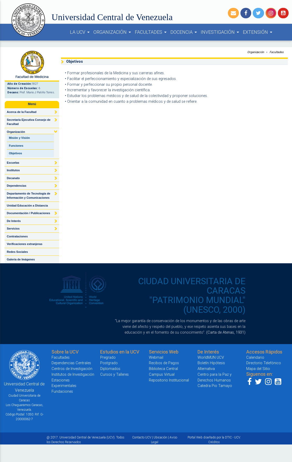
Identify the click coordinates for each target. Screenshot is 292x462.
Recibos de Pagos (164, 362)
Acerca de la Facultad (21, 111)
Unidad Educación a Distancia (27, 205)
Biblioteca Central (163, 368)
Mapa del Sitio (258, 368)
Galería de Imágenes (21, 259)
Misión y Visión (19, 137)
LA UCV (80, 32)
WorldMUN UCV (211, 357)
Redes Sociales (17, 251)
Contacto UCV (141, 437)
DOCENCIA (184, 32)
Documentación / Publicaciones (28, 213)
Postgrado (109, 362)
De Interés (14, 221)
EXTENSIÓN (258, 32)
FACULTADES (151, 32)
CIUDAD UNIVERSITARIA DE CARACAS (191, 286)
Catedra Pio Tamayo (215, 385)
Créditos (214, 442)
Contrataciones (17, 236)
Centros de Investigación (72, 368)
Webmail (156, 357)
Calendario (255, 357)
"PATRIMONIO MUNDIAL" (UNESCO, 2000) (197, 305)
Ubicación (160, 437)
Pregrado (108, 357)
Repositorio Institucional (169, 380)
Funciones (16, 145)
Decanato (13, 178)
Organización (255, 52)
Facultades (276, 52)
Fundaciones (62, 391)
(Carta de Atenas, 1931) (225, 332)
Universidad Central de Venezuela (112, 17)
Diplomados (110, 368)
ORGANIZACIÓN (113, 32)
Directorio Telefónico (263, 362)
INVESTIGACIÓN (221, 32)
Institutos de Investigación (73, 374)
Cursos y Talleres (114, 374)
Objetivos (15, 153)
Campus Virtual (162, 374)
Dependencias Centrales (71, 362)
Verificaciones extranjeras (24, 244)
